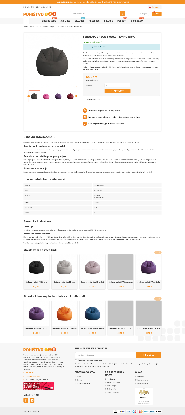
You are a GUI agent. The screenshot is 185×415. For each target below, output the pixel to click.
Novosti (79, 380)
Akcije (79, 377)
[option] (36, 271)
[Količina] (116, 85)
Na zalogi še (88, 42)
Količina (89, 85)
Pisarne (108, 21)
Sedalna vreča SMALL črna (36, 282)
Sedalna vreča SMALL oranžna (64, 328)
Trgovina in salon (142, 380)
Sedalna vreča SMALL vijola (148, 282)
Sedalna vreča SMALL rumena (121, 282)
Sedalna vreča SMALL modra (92, 328)
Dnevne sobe (49, 20)
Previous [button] (156, 252)
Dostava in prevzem (113, 382)
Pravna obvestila (142, 383)
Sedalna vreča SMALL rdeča (148, 328)
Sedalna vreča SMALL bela (64, 282)
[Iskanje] (97, 13)
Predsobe (94, 21)
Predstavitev (141, 377)
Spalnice (80, 20)
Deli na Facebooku (93, 100)
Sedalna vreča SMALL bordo (120, 328)
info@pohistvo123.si (31, 7)
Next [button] (160, 252)
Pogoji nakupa (111, 379)
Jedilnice (65, 21)
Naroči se (148, 355)
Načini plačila (111, 389)
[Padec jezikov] (155, 7)
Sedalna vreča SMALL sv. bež (92, 282)
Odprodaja (137, 20)
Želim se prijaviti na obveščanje (88, 360)
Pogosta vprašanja (113, 392)
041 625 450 (47, 7)
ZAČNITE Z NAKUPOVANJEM (119, 2)
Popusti (122, 20)
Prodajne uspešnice (83, 383)
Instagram (32, 400)
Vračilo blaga (111, 386)
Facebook (25, 400)
